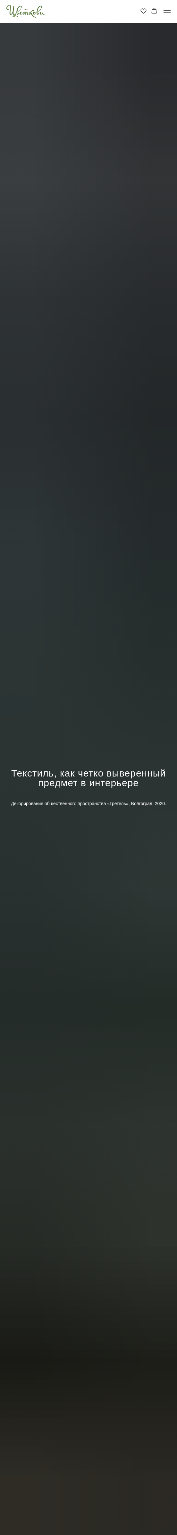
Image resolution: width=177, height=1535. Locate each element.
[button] (143, 11)
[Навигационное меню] (167, 11)
